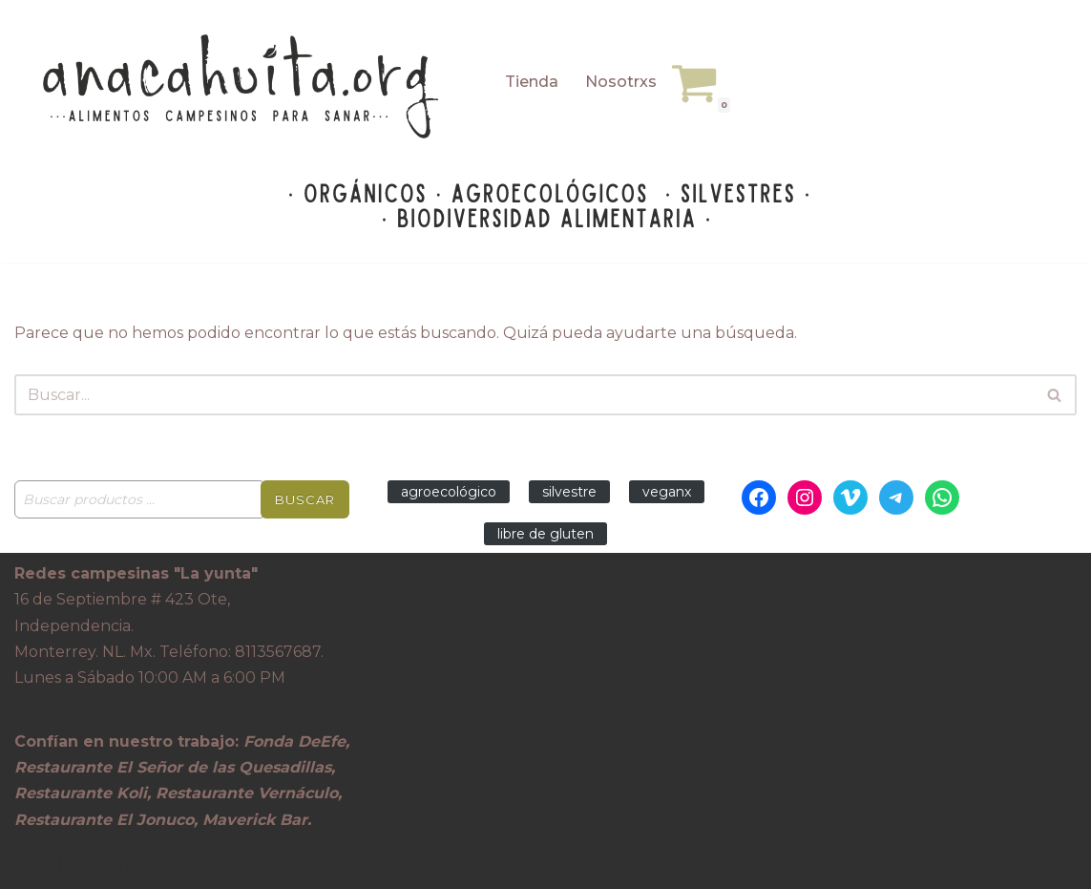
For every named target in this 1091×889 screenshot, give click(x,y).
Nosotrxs (621, 82)
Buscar (305, 499)
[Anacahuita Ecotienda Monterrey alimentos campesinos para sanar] (243, 86)
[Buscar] (524, 394)
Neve (34, 865)
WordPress (252, 865)
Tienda (531, 82)
